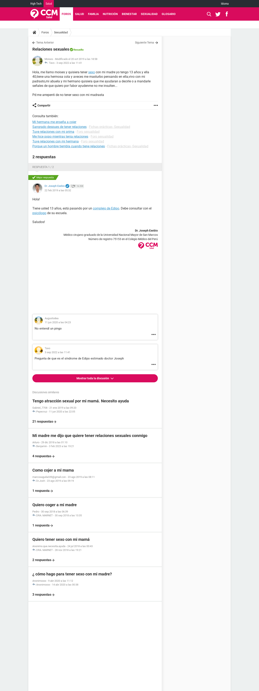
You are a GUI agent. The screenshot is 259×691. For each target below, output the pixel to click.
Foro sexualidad (88, 132)
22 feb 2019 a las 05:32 (58, 190)
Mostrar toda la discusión (93, 378)
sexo (91, 72)
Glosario (169, 14)
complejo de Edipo (106, 208)
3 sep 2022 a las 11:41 (69, 62)
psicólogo (39, 213)
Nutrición (110, 14)
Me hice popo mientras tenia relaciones (60, 136)
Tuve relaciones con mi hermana (55, 141)
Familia (93, 14)
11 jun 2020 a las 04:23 (58, 322)
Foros (66, 14)
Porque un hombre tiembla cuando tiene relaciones (68, 146)
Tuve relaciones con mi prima (53, 132)
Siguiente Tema (144, 42)
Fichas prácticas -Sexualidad (109, 127)
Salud (49, 3)
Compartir (43, 105)
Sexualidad (149, 14)
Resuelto (78, 49)
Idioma (225, 3)
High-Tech (35, 3)
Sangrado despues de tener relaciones (59, 127)
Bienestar (129, 14)
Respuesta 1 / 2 (43, 167)
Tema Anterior (45, 42)
